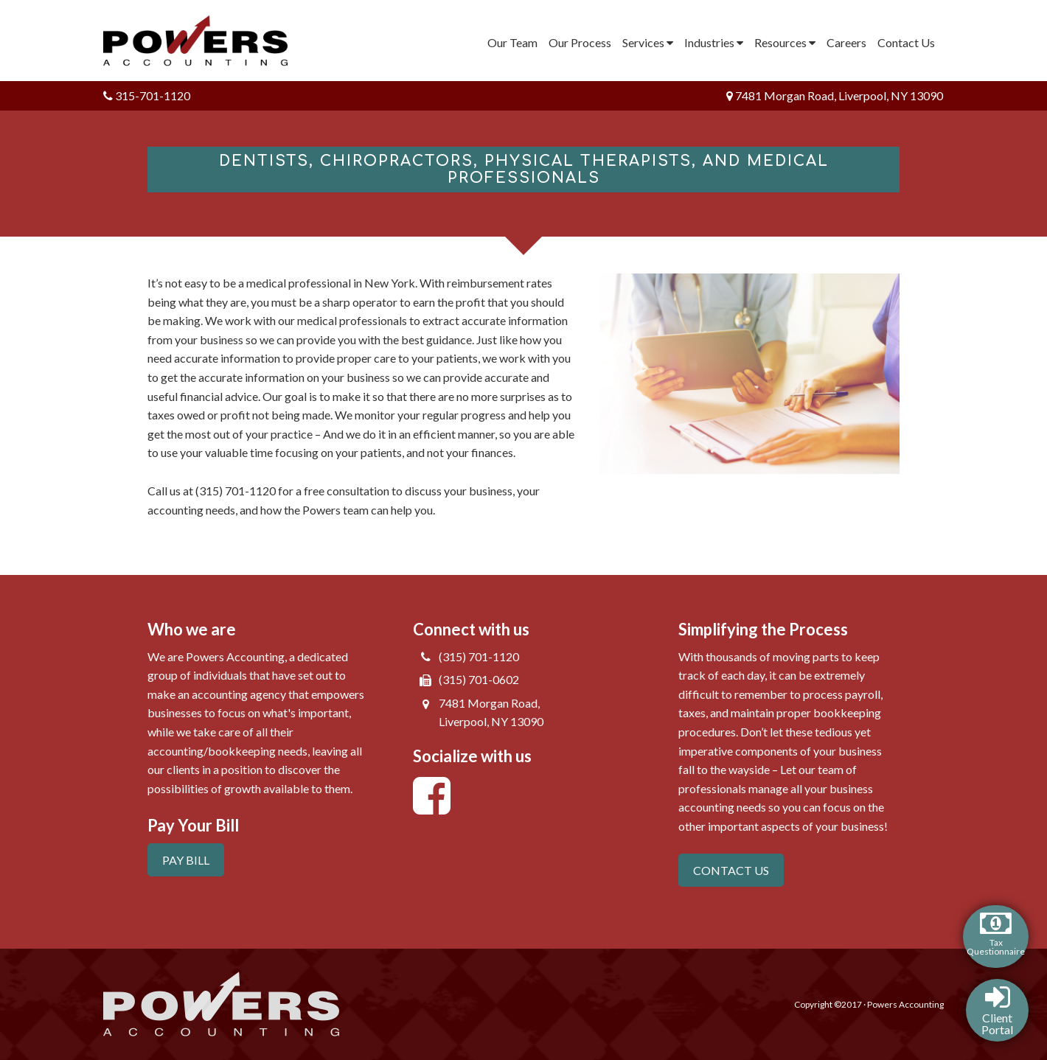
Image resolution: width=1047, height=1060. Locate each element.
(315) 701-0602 (479, 679)
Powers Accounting (204, 40)
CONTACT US (731, 870)
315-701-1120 (146, 95)
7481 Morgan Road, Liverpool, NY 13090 (834, 95)
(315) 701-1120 (479, 656)
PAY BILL (185, 860)
